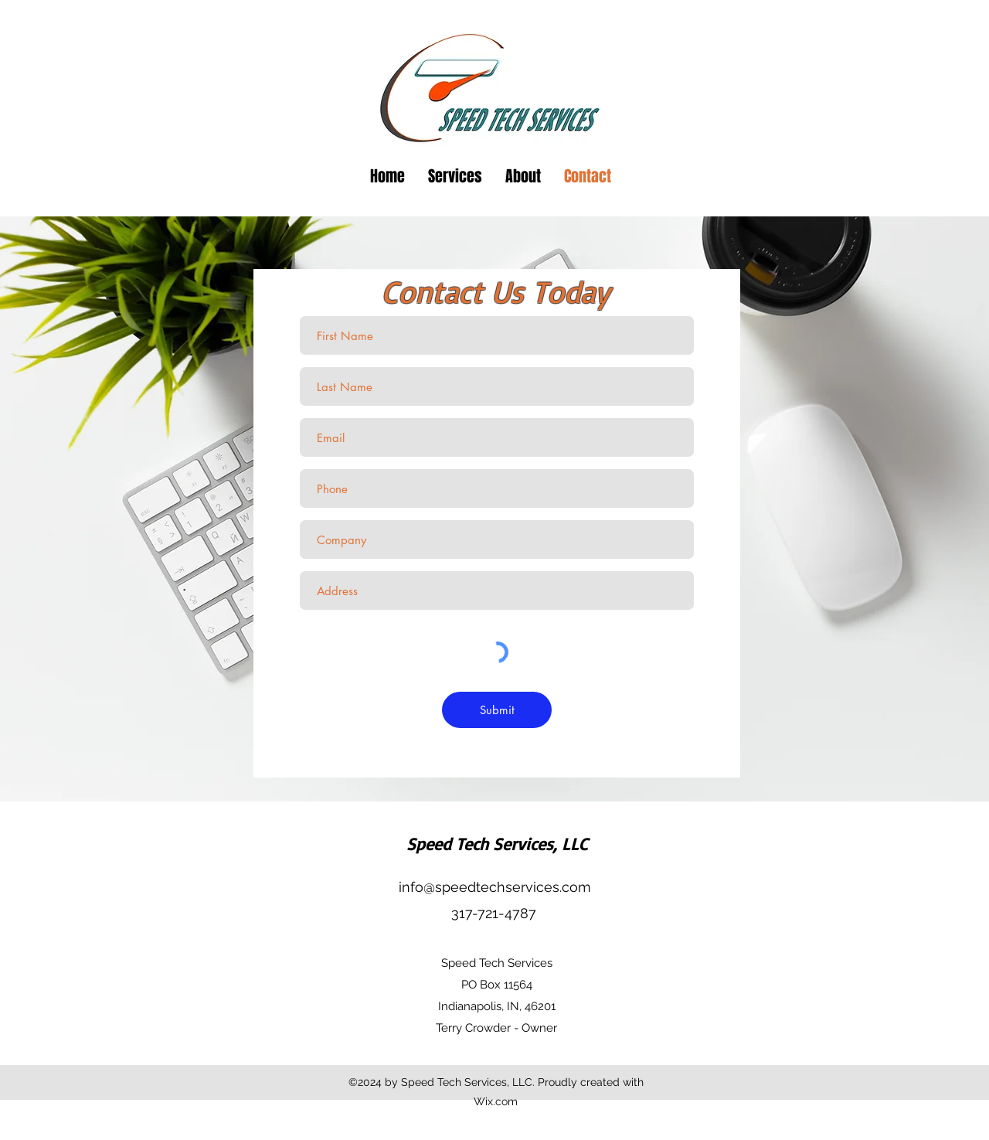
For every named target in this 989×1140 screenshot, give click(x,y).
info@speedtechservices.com (495, 887)
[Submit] (497, 710)
